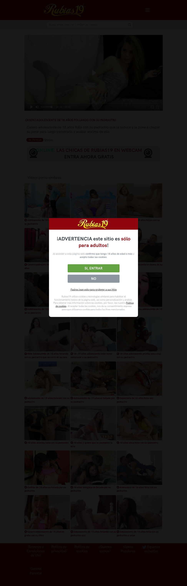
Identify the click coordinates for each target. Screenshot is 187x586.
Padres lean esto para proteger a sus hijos (94, 289)
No (93, 279)
